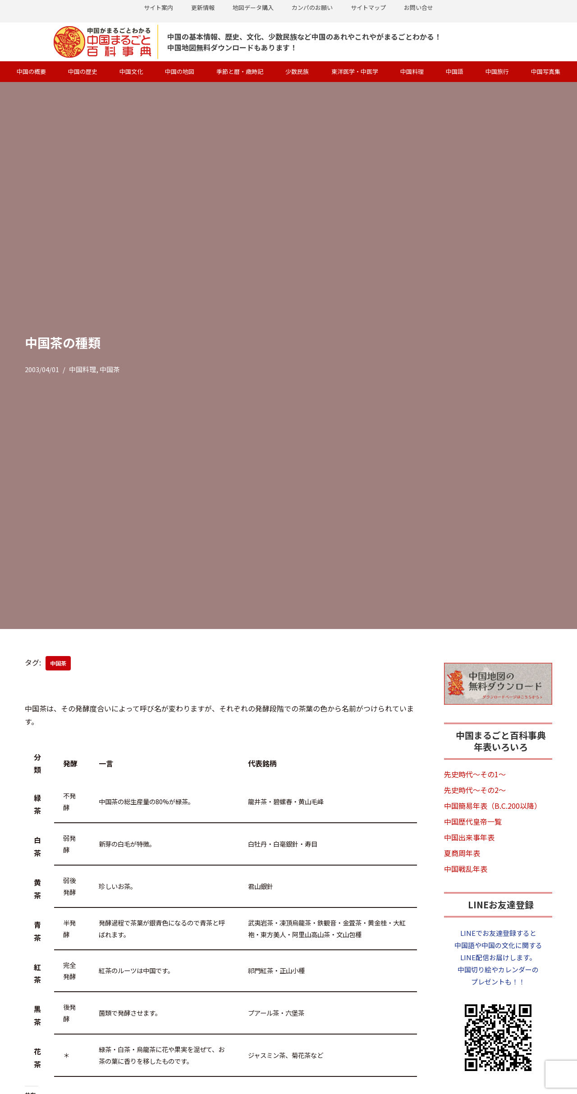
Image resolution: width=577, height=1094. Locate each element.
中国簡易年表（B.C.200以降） (492, 805)
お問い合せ (418, 7)
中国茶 (110, 369)
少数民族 (297, 71)
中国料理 (412, 71)
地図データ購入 (253, 7)
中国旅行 (497, 71)
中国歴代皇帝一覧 (473, 821)
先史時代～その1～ (475, 774)
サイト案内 (158, 7)
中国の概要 (31, 71)
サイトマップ (368, 7)
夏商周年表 (462, 853)
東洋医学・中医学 (354, 71)
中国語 (454, 71)
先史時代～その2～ (475, 789)
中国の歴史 (82, 71)
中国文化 (131, 71)
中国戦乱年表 (465, 868)
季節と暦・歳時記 (239, 71)
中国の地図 (179, 71)
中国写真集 (545, 71)
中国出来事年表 (469, 837)
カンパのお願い (312, 7)
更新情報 (203, 7)
